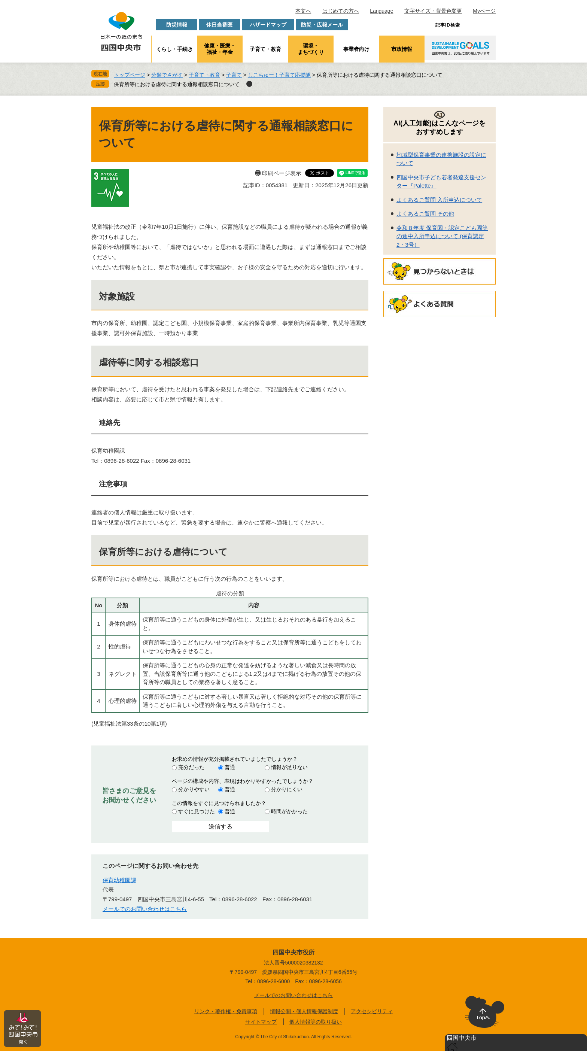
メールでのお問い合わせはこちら (145, 909)
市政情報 (401, 49)
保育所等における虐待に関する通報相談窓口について (177, 84)
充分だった (191, 767)
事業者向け (356, 49)
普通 (230, 767)
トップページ (129, 75)
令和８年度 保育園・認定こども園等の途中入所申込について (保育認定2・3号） (442, 236)
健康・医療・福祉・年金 (219, 49)
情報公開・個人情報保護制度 (304, 1011)
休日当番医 (219, 25)
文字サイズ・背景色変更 (433, 11)
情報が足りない (289, 767)
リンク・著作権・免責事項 (225, 1011)
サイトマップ (261, 1022)
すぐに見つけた (196, 811)
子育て (234, 75)
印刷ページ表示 (281, 173)
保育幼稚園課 (119, 880)
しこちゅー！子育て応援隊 (279, 75)
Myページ (484, 11)
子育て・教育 (265, 49)
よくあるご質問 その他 (425, 213)
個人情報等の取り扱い (315, 1022)
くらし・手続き (174, 49)
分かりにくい (286, 789)
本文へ (303, 11)
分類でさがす (167, 75)
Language (381, 11)
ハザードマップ (268, 25)
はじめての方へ (340, 11)
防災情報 (176, 25)
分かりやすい (194, 789)
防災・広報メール (322, 25)
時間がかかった (289, 811)
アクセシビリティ (372, 1011)
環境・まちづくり (311, 49)
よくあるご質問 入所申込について (439, 200)
